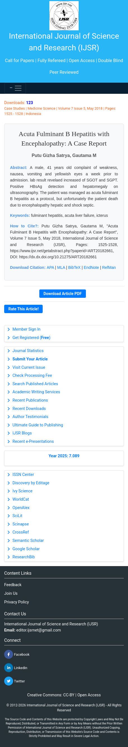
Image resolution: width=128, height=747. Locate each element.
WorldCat (21, 499)
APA (50, 267)
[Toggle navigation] (15, 88)
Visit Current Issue (29, 367)
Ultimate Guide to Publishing (38, 425)
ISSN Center (23, 474)
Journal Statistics (28, 350)
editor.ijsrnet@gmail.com (38, 630)
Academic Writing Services (36, 392)
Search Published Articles (35, 384)
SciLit (18, 515)
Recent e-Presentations (33, 441)
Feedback (12, 585)
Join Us (11, 593)
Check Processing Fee (32, 375)
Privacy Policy (16, 602)
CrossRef (21, 532)
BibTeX (74, 267)
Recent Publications (30, 400)
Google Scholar (26, 549)
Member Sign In (26, 329)
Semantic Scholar (28, 540)
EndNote (91, 267)
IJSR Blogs (22, 433)
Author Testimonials (30, 416)
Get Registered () (31, 337)
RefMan (109, 267)
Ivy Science (23, 491)
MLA (61, 267)
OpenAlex (21, 507)
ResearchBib (24, 557)
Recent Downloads (29, 408)
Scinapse (21, 524)
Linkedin (15, 667)
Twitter (14, 681)
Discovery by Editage (31, 483)
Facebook (17, 654)
